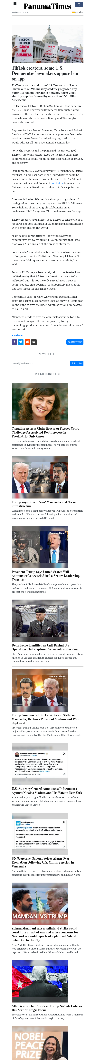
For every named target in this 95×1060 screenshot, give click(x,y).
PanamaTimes (47, 6)
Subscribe (77, 363)
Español (77, 12)
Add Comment (75, 342)
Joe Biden (57, 183)
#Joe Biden (17, 335)
